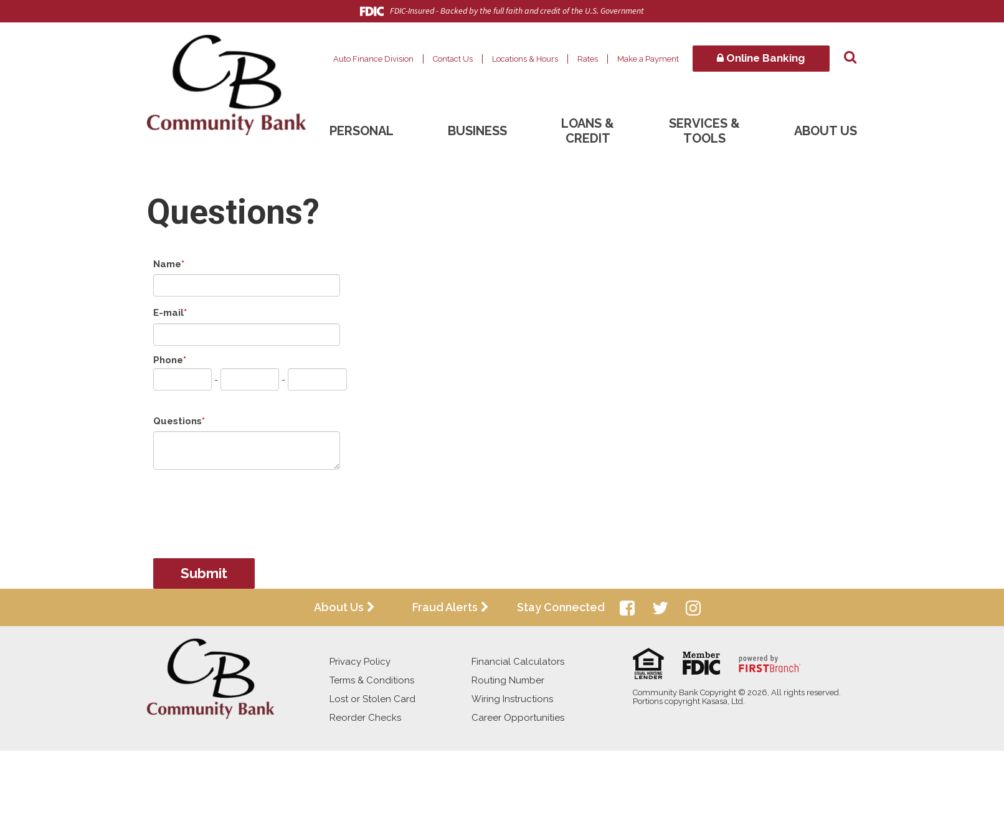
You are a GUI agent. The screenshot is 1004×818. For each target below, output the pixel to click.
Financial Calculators (517, 661)
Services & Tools (704, 131)
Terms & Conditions (371, 680)
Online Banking (761, 58)
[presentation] (248, 507)
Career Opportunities (517, 717)
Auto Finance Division (373, 59)
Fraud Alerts (445, 607)
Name (167, 264)
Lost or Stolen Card (372, 699)
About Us (825, 130)
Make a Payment (648, 59)
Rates (587, 59)
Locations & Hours (525, 59)
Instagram (693, 608)
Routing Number (507, 680)
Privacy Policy (360, 661)
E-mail (168, 312)
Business (477, 130)
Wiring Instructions (512, 699)
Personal (361, 130)
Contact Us (453, 59)
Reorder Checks (365, 717)
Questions (177, 421)
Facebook (627, 608)
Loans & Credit (587, 131)
